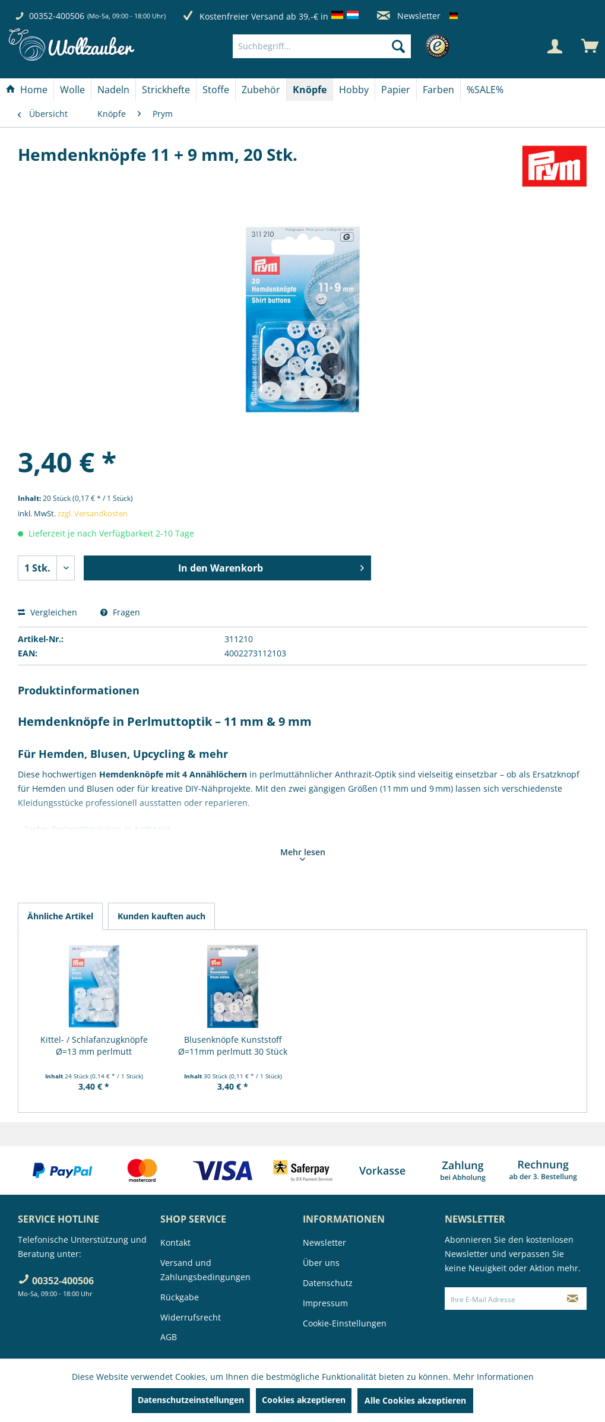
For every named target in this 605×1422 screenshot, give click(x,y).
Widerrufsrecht (190, 1317)
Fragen (120, 612)
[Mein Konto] (554, 46)
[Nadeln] (113, 89)
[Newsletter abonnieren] (572, 1298)
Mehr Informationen (493, 1376)
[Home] (26, 89)
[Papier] (395, 89)
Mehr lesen (302, 853)
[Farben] (438, 89)
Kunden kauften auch (161, 916)
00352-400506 (56, 15)
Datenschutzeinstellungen (191, 1399)
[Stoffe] (216, 89)
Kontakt (175, 1242)
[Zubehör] (261, 89)
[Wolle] (72, 89)
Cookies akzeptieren (304, 1399)
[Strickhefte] (166, 89)
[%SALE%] (485, 89)
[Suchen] (398, 46)
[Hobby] (354, 89)
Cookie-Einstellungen (345, 1323)
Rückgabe (179, 1297)
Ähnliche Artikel (60, 916)
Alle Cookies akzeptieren (415, 1400)
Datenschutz (328, 1282)
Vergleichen (47, 612)
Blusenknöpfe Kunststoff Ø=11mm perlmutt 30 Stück (232, 1045)
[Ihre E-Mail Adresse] (502, 1298)
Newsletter (409, 15)
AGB (168, 1336)
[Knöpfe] (309, 89)
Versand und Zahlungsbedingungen (205, 1270)
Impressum (325, 1303)
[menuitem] (339, 46)
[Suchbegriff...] (322, 46)
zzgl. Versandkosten (93, 513)
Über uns (321, 1262)
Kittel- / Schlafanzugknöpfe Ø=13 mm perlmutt (94, 1045)
